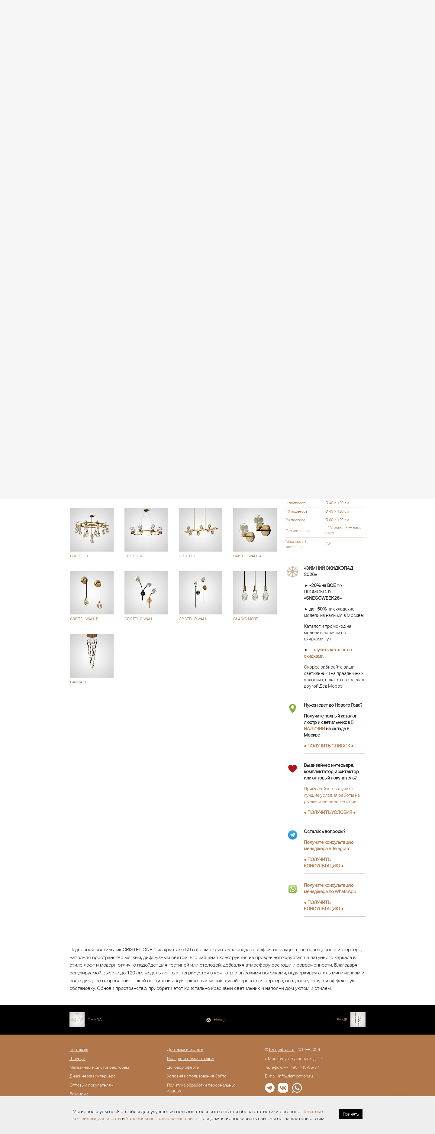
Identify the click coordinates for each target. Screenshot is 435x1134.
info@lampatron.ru (295, 1076)
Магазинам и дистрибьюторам (99, 1067)
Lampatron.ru (282, 1049)
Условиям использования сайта (161, 1118)
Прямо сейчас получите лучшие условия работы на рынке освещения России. (332, 795)
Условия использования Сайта (196, 1076)
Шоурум (77, 1058)
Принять (351, 1114)
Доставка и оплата (185, 1049)
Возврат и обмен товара (190, 1058)
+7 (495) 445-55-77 (301, 1067)
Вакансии (78, 1093)
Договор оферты (183, 1067)
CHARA (95, 1019)
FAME (342, 1019)
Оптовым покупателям (91, 1085)
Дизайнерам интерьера (92, 1076)
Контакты (78, 1049)
